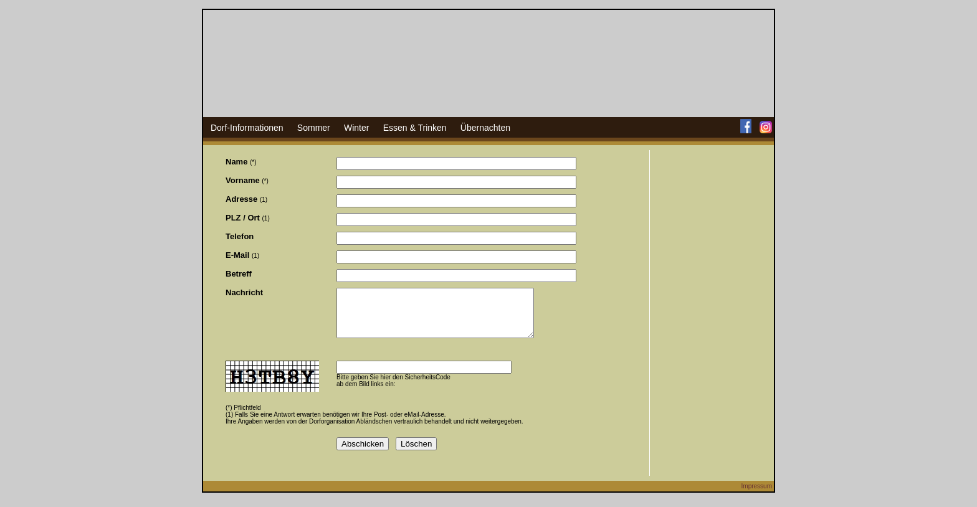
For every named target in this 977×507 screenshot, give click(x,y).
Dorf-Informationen (247, 128)
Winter (356, 128)
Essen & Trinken (415, 128)
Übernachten (485, 128)
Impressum (756, 495)
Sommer (313, 128)
